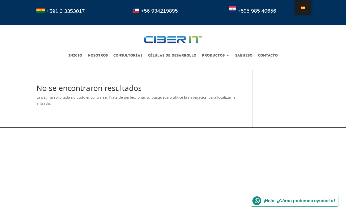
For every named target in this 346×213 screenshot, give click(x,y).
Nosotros (98, 56)
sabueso (243, 56)
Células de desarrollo (172, 56)
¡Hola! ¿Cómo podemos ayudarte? (294, 200)
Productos (213, 56)
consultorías (127, 56)
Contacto (268, 56)
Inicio (75, 56)
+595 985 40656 (256, 11)
